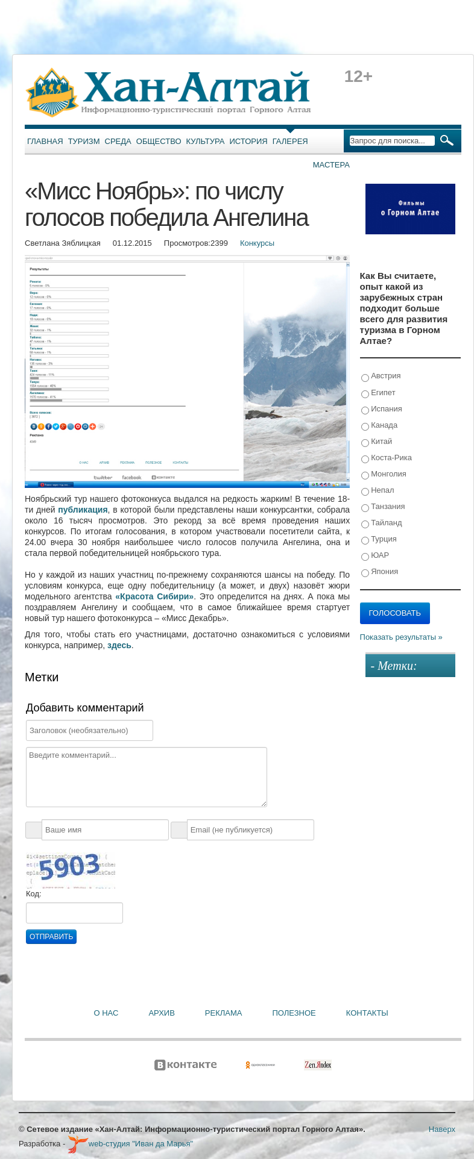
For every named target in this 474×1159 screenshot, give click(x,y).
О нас (106, 1012)
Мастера (331, 164)
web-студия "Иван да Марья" (130, 1143)
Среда (118, 141)
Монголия (383, 474)
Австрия (381, 376)
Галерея (290, 141)
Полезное (293, 1012)
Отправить (51, 937)
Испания (381, 409)
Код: (34, 893)
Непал (377, 491)
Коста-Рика (386, 458)
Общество (159, 141)
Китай (377, 442)
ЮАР (375, 556)
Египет (378, 393)
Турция (379, 539)
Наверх (442, 1129)
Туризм (84, 141)
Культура (205, 141)
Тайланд (381, 523)
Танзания (383, 507)
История (249, 141)
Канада (379, 425)
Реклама (223, 1012)
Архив (161, 1012)
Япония (380, 572)
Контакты (367, 1012)
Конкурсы (257, 243)
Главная (45, 141)
